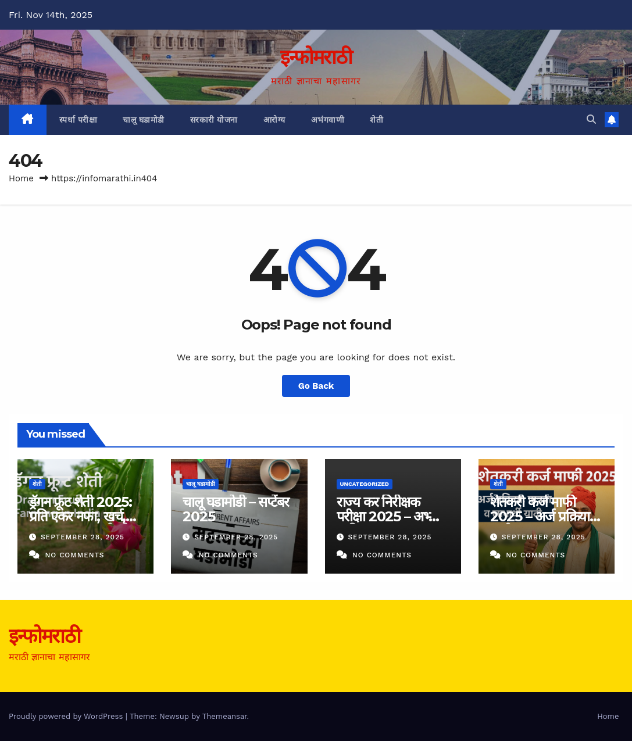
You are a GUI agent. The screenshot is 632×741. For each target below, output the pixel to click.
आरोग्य (274, 119)
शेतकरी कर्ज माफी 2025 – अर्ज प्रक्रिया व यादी (545, 516)
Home (21, 178)
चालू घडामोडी (144, 119)
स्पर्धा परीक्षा (78, 119)
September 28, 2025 (82, 537)
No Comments (74, 555)
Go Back (316, 386)
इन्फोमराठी (316, 57)
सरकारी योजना (214, 119)
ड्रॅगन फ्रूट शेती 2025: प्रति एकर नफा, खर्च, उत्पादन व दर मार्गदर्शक (82, 516)
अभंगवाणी (328, 119)
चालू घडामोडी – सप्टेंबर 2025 (236, 509)
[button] (591, 119)
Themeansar (224, 716)
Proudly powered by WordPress (67, 716)
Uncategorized (365, 484)
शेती (376, 119)
